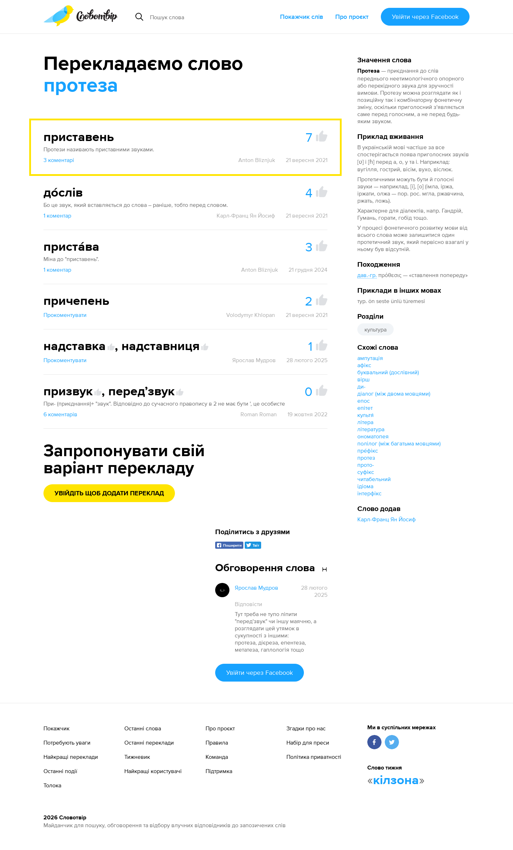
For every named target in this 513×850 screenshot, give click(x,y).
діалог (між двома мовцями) (393, 393)
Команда (217, 756)
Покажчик (56, 728)
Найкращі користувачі (153, 771)
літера (365, 422)
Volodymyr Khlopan (250, 315)
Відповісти (248, 604)
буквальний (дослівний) (388, 372)
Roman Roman (258, 414)
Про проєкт (352, 16)
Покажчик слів (301, 16)
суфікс (365, 472)
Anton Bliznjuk (256, 160)
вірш (363, 379)
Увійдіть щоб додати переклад (109, 493)
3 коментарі (58, 160)
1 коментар (57, 215)
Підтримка (219, 771)
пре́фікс (367, 450)
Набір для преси (307, 742)
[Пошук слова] (204, 16)
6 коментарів (60, 414)
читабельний (374, 479)
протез (366, 457)
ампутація (370, 358)
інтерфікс (369, 493)
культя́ (365, 415)
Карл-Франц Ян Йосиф (386, 519)
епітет (365, 408)
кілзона (396, 780)
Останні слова (142, 728)
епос (363, 400)
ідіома (365, 486)
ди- (361, 386)
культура (375, 329)
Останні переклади (149, 742)
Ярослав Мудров (254, 360)
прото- (365, 464)
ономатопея (373, 436)
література (370, 429)
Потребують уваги (66, 742)
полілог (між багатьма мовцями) (399, 443)
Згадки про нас (306, 728)
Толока (52, 785)
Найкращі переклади (70, 756)
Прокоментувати (65, 315)
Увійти (425, 16)
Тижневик (137, 756)
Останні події (60, 771)
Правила (217, 742)
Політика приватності (313, 756)
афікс (364, 365)
